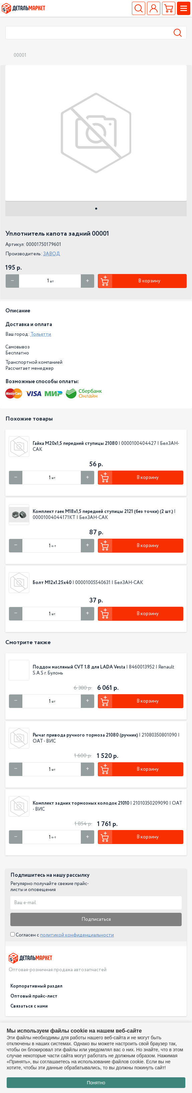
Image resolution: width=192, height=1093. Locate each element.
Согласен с (62, 935)
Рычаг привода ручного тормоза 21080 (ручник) (85, 735)
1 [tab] (96, 209)
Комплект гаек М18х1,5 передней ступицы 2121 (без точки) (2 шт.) (103, 511)
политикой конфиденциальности (77, 935)
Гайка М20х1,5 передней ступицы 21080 (75, 443)
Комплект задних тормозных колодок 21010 (81, 803)
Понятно (96, 1082)
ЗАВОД (51, 254)
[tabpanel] (96, 133)
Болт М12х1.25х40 (52, 582)
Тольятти (40, 334)
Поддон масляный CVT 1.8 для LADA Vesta (79, 667)
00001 (20, 55)
